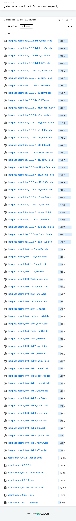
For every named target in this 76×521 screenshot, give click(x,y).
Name (13, 26)
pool (21, 6)
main (29, 6)
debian (11, 6)
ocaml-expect (47, 6)
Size (70, 26)
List (61, 19)
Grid (69, 19)
